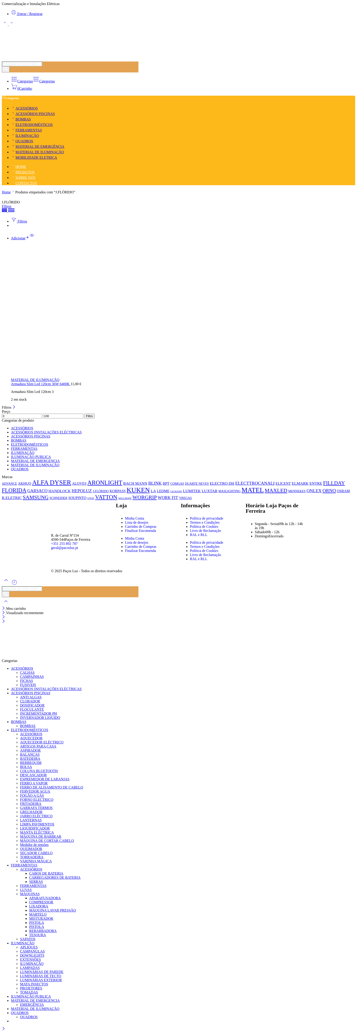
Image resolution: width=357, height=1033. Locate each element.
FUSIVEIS (28, 685)
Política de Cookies (204, 526)
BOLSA (26, 767)
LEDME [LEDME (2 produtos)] (163, 491)
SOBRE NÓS (23, 177)
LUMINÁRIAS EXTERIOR (41, 980)
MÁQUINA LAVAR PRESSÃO (52, 910)
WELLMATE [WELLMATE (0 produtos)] (125, 498)
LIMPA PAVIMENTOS (37, 824)
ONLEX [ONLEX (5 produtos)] (313, 490)
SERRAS (36, 882)
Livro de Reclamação (205, 531)
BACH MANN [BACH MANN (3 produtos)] (135, 483)
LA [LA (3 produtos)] (153, 491)
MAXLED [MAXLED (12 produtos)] (276, 490)
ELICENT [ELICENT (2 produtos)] (283, 483)
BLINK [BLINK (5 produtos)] (155, 483)
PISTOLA (36, 923)
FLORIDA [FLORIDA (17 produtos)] (14, 490)
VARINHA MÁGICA (36, 861)
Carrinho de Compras (140, 526)
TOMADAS (29, 992)
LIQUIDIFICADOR (35, 828)
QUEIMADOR (31, 849)
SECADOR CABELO (36, 853)
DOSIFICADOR (32, 705)
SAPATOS (28, 939)
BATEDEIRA (30, 759)
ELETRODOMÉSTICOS (32, 125)
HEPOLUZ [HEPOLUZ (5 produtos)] (82, 490)
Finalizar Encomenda (140, 531)
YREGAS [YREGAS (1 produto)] (185, 498)
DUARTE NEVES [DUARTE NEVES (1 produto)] (197, 483)
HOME (18, 167)
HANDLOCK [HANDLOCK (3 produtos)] (59, 491)
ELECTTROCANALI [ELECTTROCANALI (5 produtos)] (255, 483)
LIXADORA (38, 906)
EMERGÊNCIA (32, 1005)
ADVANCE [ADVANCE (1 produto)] (9, 483)
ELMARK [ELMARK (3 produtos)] (300, 483)
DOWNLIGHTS (32, 955)
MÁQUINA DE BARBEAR (40, 836)
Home (6, 192)
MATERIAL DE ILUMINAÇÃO (37, 152)
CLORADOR (30, 701)
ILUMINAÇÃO (25, 136)
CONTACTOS (24, 183)
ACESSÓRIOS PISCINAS (33, 114)
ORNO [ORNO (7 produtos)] (329, 490)
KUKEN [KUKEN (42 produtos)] (138, 490)
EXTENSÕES (30, 959)
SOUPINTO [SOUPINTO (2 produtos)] (77, 498)
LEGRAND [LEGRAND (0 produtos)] (176, 491)
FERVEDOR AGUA (35, 791)
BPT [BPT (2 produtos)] (166, 483)
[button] (20, 238)
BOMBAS (21, 119)
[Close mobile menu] (3, 621)
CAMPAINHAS (32, 677)
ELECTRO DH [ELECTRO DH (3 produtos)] (222, 483)
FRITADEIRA (30, 804)
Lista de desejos (136, 522)
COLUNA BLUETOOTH (39, 771)
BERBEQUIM (30, 763)
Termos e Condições (204, 522)
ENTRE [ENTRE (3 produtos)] (315, 483)
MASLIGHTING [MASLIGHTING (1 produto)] (229, 491)
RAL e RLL (198, 535)
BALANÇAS (30, 754)
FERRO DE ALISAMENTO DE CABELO (51, 787)
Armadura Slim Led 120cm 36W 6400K (41, 384)
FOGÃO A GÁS (32, 795)
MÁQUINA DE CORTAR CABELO (47, 841)
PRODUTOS (23, 172)
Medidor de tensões (34, 845)
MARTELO (37, 914)
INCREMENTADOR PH (38, 713)
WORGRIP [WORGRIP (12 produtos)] (145, 497)
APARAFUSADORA (45, 898)
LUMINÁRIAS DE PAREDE (42, 972)
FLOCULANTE (32, 709)
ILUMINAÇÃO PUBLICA (31, 457)
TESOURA (37, 935)
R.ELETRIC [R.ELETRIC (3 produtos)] (12, 497)
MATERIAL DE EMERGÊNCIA (37, 147)
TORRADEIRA (31, 857)
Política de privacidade (206, 518)
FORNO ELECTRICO (36, 800)
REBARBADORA (43, 931)
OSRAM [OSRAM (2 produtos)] (343, 491)
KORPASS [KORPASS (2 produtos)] (118, 491)
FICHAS (26, 681)
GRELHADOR (31, 812)
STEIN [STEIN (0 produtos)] (90, 498)
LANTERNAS (31, 820)
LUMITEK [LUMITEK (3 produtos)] (192, 491)
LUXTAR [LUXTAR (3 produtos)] (209, 491)
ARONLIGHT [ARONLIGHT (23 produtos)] (104, 482)
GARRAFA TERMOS (36, 808)
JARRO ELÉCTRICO (36, 816)
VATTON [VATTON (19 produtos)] (106, 497)
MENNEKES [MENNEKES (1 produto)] (297, 491)
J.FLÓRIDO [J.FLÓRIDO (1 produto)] (101, 491)
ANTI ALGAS (31, 697)
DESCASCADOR (33, 775)
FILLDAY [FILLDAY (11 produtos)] (334, 483)
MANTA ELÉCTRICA (37, 832)
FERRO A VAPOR (34, 783)
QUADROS (22, 141)
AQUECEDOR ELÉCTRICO (42, 742)
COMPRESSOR (41, 902)
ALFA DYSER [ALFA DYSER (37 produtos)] (51, 482)
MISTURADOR (41, 918)
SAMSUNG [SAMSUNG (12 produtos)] (36, 497)
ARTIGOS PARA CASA (38, 746)
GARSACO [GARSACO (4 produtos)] (37, 490)
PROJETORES (31, 988)
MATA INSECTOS (34, 984)
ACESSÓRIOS (24, 108)
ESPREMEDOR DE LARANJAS (44, 779)
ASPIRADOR (30, 750)
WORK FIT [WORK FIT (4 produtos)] (168, 497)
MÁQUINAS (30, 894)
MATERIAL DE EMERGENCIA (35, 461)
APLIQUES (29, 947)
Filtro (89, 416)
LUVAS (26, 890)
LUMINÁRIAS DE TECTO (40, 976)
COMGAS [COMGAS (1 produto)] (177, 483)
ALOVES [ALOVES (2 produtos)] (79, 483)
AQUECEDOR (31, 738)
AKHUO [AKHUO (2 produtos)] (24, 483)
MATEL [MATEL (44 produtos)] (253, 490)
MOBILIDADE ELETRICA (34, 157)
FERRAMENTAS (26, 130)
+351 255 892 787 (64, 544)
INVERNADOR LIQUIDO (40, 718)
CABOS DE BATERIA (46, 873)
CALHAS (27, 672)
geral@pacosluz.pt (64, 548)
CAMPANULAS (32, 951)
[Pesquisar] (6, 69)
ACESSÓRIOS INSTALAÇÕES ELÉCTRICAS (46, 432)
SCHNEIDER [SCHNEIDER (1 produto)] (58, 498)
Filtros (6, 206)
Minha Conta (134, 518)
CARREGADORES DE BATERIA (55, 877)
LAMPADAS (30, 968)
